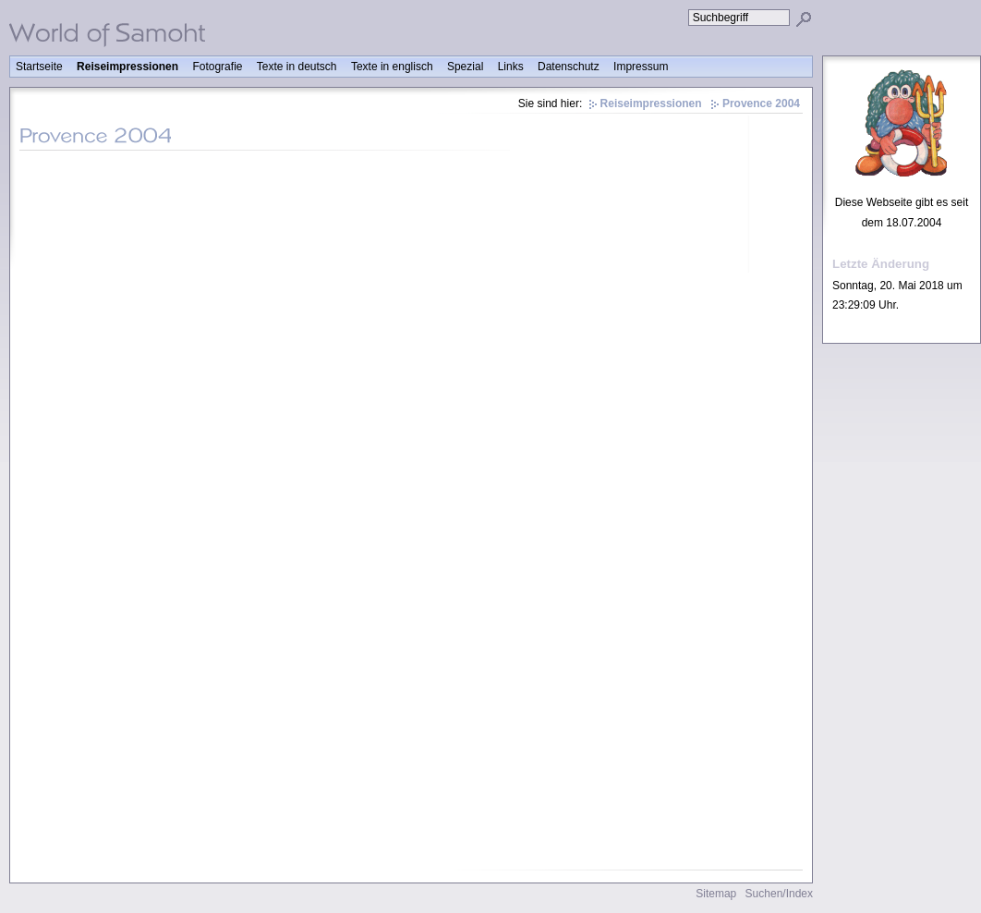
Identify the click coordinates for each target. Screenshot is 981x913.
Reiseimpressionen (127, 66)
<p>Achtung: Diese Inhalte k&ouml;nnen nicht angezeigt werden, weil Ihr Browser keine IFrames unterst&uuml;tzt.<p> (411, 515)
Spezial (465, 66)
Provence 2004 (761, 103)
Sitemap (716, 893)
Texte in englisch (392, 66)
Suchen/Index (779, 893)
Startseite (39, 66)
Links (511, 66)
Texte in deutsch (297, 66)
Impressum (640, 66)
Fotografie (217, 66)
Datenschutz (569, 66)
